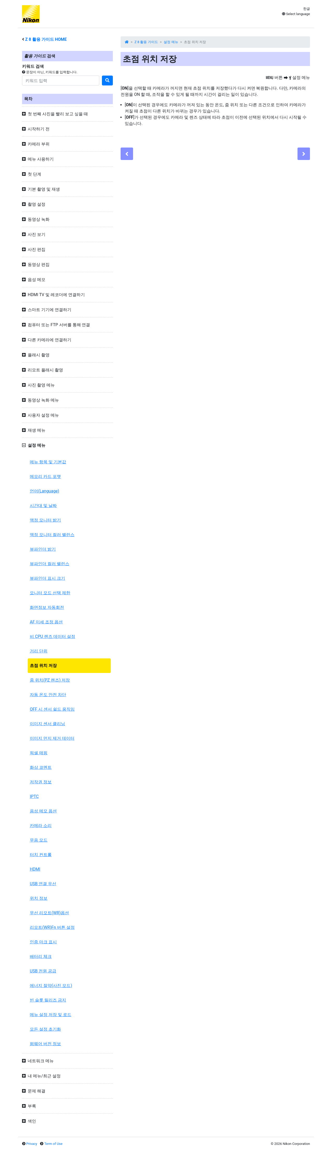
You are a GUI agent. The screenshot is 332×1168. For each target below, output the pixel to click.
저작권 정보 (41, 781)
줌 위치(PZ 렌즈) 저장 (50, 680)
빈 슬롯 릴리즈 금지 (48, 1000)
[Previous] (127, 154)
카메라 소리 (41, 825)
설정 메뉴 (171, 42)
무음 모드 (38, 840)
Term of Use (53, 1144)
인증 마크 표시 (43, 941)
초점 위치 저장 (43, 665)
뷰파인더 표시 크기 (47, 578)
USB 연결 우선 (43, 883)
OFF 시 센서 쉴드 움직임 (52, 709)
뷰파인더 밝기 (43, 549)
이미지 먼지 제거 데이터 (52, 738)
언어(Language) (44, 491)
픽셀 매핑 (38, 752)
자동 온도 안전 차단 (48, 694)
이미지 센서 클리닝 (47, 723)
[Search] (60, 80)
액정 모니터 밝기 (45, 520)
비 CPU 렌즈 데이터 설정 (52, 636)
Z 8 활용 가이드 (146, 42)
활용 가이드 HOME (46, 39)
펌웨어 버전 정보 (45, 1043)
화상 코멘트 (41, 767)
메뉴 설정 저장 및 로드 (50, 1014)
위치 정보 (38, 898)
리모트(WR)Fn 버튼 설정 (52, 927)
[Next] (304, 154)
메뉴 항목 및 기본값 (48, 461)
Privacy (31, 1144)
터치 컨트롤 (41, 854)
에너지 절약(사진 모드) (51, 985)
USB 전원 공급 (43, 971)
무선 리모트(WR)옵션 (49, 912)
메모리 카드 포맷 (45, 476)
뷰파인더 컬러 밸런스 (49, 563)
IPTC (34, 796)
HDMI (35, 869)
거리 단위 (38, 651)
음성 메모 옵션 (43, 811)
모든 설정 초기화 (45, 1029)
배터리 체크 (41, 956)
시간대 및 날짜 (43, 505)
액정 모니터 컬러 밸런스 (52, 534)
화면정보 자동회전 (47, 607)
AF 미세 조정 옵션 (46, 621)
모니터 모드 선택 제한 (50, 592)
